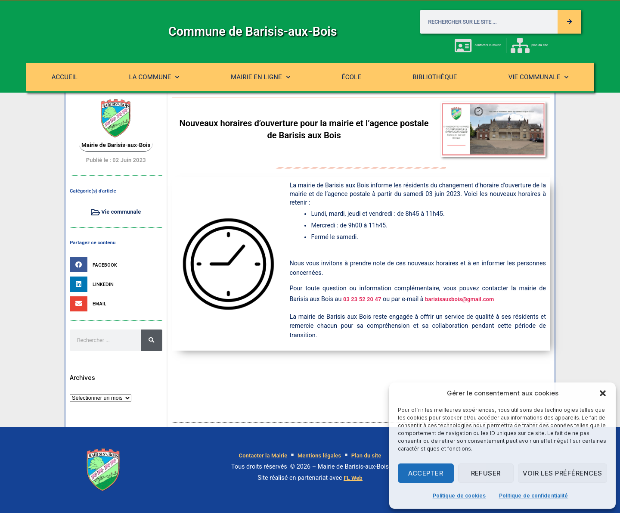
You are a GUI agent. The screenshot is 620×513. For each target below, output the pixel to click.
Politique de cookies (459, 495)
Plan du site (366, 455)
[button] (602, 393)
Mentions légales (319, 455)
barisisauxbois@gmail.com (459, 299)
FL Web (353, 478)
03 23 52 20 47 (362, 299)
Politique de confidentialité (533, 495)
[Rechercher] (569, 22)
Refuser (486, 473)
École (351, 77)
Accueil (65, 77)
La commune (154, 77)
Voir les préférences (562, 473)
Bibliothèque (434, 77)
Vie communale (538, 77)
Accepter (425, 473)
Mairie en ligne (260, 77)
